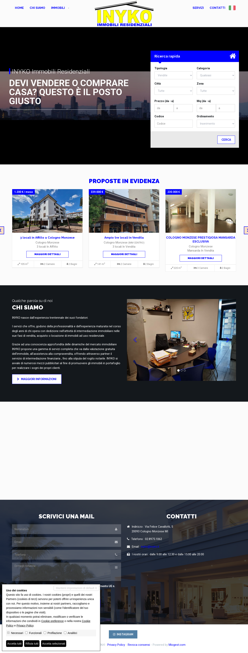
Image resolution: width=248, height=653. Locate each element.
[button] (135, 340)
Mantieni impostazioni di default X (76, 588)
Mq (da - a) (204, 101)
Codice (159, 116)
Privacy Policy (116, 645)
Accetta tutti (14, 643)
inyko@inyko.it (150, 546)
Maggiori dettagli (47, 254)
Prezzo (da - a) (164, 101)
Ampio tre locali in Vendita (124, 237)
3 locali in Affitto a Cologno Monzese (47, 237)
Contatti (217, 8)
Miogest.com (177, 645)
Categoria (203, 68)
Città (157, 83)
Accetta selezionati (53, 643)
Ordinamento (205, 116)
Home (19, 8)
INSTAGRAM (123, 634)
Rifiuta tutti (32, 643)
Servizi (198, 8)
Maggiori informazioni (36, 379)
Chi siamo (37, 8)
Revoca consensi (139, 645)
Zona (200, 83)
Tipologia (160, 68)
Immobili (58, 8)
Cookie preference (52, 621)
